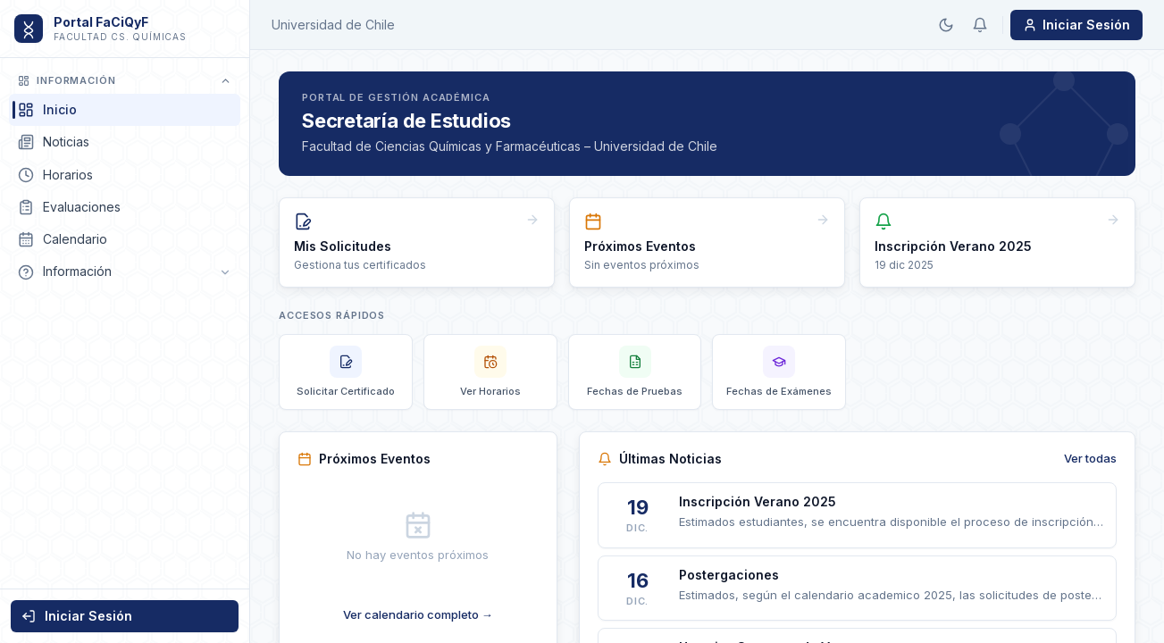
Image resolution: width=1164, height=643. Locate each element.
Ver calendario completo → (418, 614)
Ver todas (1090, 458)
